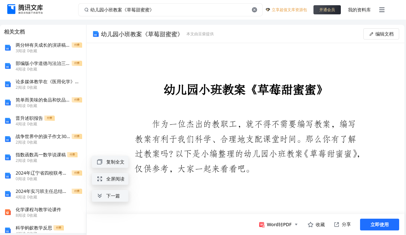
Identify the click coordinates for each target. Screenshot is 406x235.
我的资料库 (359, 10)
